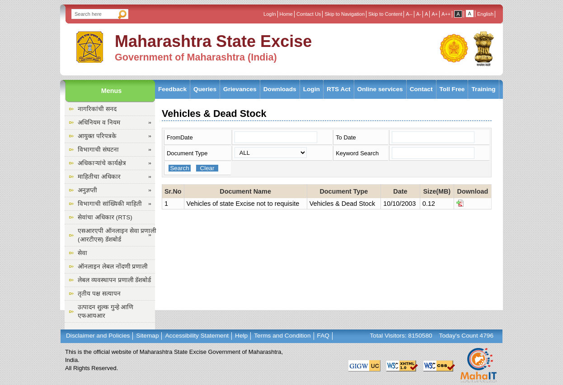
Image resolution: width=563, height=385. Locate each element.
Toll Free (452, 89)
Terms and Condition (282, 335)
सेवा (82, 253)
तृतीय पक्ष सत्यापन (99, 293)
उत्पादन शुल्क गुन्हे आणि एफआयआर (105, 311)
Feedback (172, 89)
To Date (346, 137)
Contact (421, 89)
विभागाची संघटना (98, 149)
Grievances (240, 89)
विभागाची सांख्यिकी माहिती (110, 203)
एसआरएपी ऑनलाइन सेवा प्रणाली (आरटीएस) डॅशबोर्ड (117, 235)
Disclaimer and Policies (98, 335)
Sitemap (147, 335)
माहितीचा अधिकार (99, 176)
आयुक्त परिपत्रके (97, 136)
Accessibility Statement (197, 335)
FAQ (323, 335)
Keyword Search (357, 153)
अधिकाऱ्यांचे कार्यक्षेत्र (102, 163)
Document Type (187, 153)
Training (483, 89)
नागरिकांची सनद (97, 109)
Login (311, 89)
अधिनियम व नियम (99, 122)
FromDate (180, 137)
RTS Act (339, 89)
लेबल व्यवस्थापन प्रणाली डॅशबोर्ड (114, 280)
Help (241, 335)
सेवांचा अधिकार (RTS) (105, 217)
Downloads (279, 89)
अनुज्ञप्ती (87, 190)
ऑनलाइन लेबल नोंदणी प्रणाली (113, 266)
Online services (380, 89)
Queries (204, 89)
